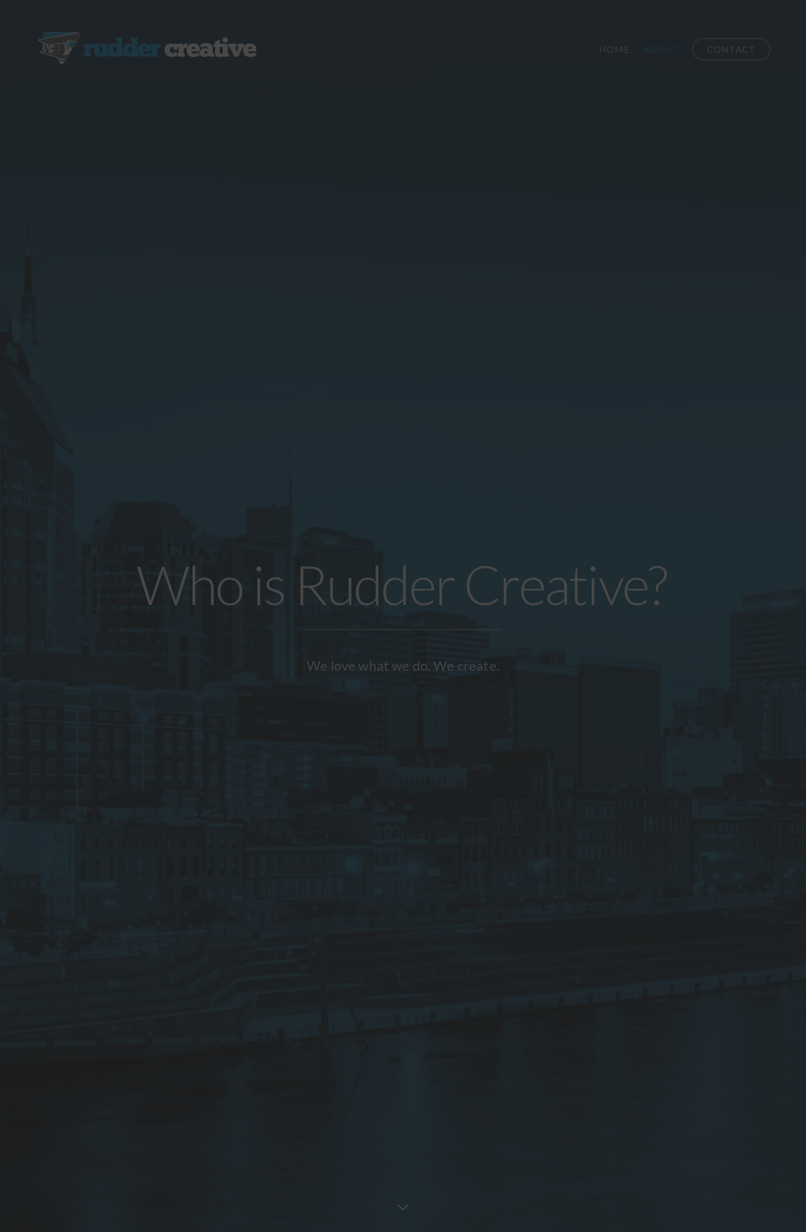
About (660, 49)
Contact (731, 49)
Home (614, 49)
